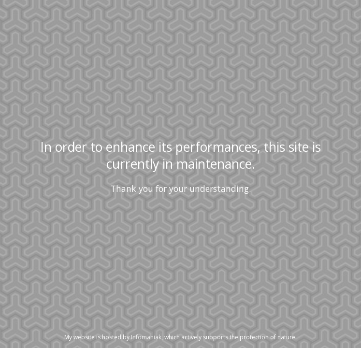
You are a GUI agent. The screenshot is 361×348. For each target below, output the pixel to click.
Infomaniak (146, 337)
